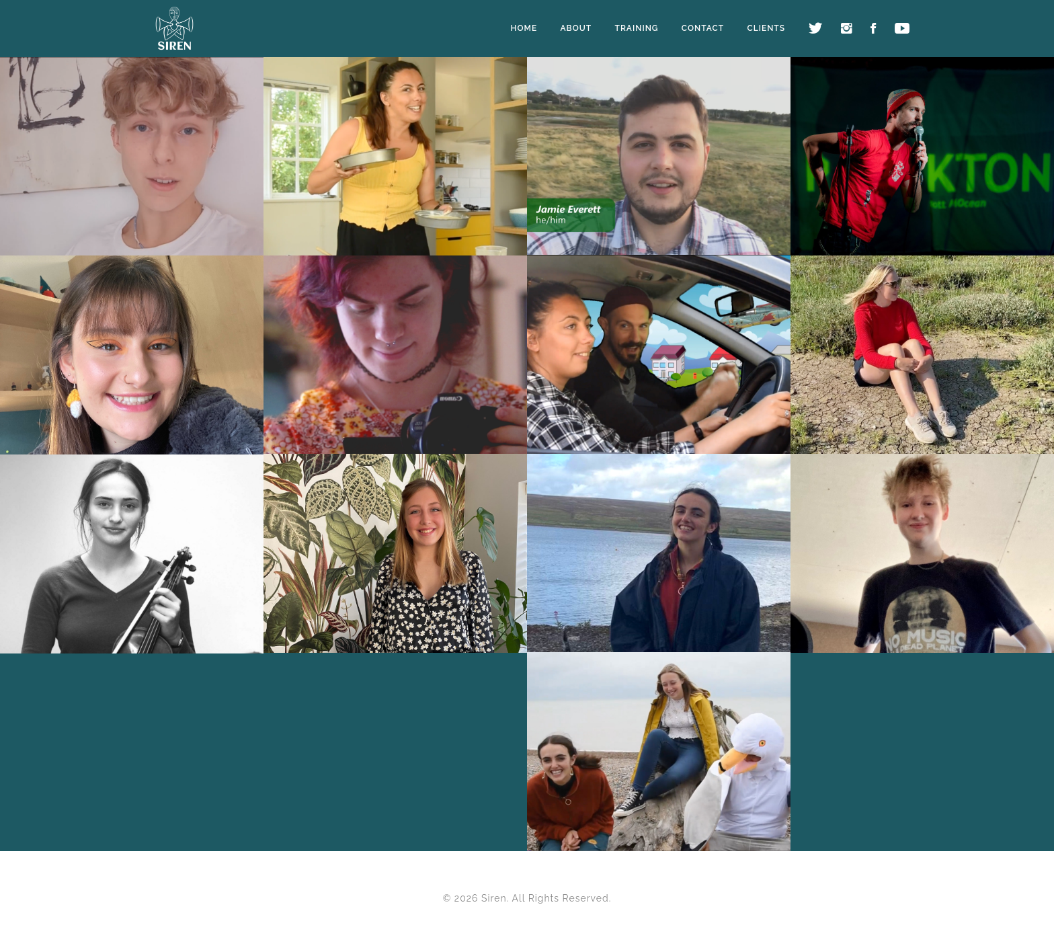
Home (524, 28)
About (576, 28)
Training (636, 28)
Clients (766, 28)
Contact (703, 28)
